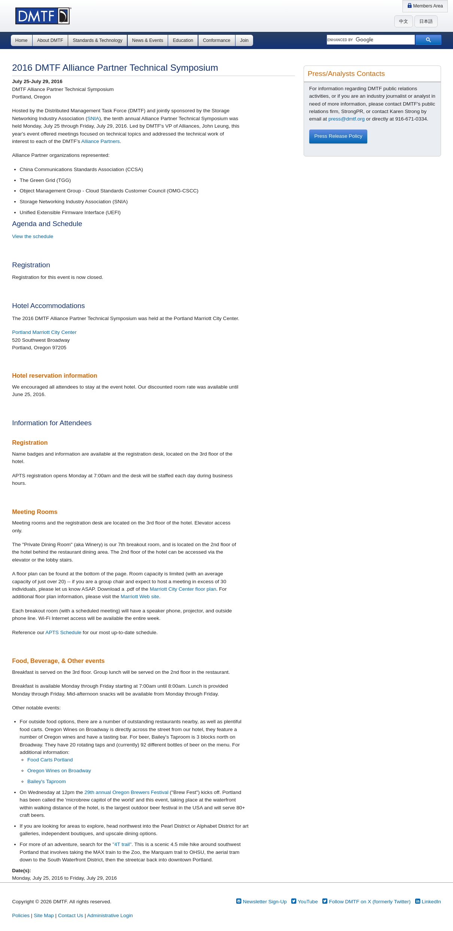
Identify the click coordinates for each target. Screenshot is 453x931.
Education (183, 40)
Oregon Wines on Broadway (59, 770)
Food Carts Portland (50, 760)
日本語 (426, 21)
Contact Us (70, 915)
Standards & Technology (97, 40)
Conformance (216, 40)
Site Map (44, 915)
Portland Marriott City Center (44, 332)
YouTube (304, 901)
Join (244, 40)
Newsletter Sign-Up (261, 901)
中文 (403, 21)
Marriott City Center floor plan (183, 589)
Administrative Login (110, 915)
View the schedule (32, 236)
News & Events (147, 40)
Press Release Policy (338, 136)
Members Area (425, 6)
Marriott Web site (140, 596)
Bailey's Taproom (46, 781)
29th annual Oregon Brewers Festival (126, 792)
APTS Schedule (63, 632)
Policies (21, 915)
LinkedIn (428, 901)
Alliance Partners (100, 141)
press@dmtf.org (346, 119)
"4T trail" (121, 844)
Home (21, 40)
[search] (370, 40)
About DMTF (50, 40)
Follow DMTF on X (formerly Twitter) (366, 901)
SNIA (93, 118)
